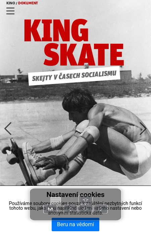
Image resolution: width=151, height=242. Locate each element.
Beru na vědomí (75, 224)
